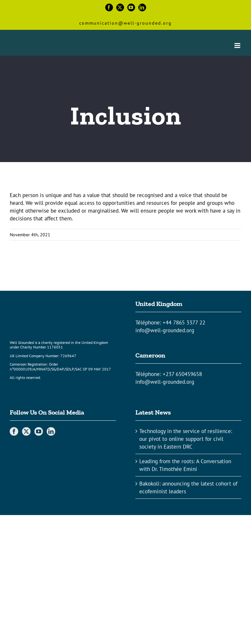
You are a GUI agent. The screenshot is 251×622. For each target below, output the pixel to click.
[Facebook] (14, 431)
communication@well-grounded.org (125, 23)
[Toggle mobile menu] (237, 45)
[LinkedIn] (51, 431)
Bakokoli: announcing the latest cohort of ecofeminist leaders (188, 487)
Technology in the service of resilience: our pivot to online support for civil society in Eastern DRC (185, 439)
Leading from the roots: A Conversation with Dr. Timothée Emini (185, 465)
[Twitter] (26, 431)
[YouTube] (38, 431)
